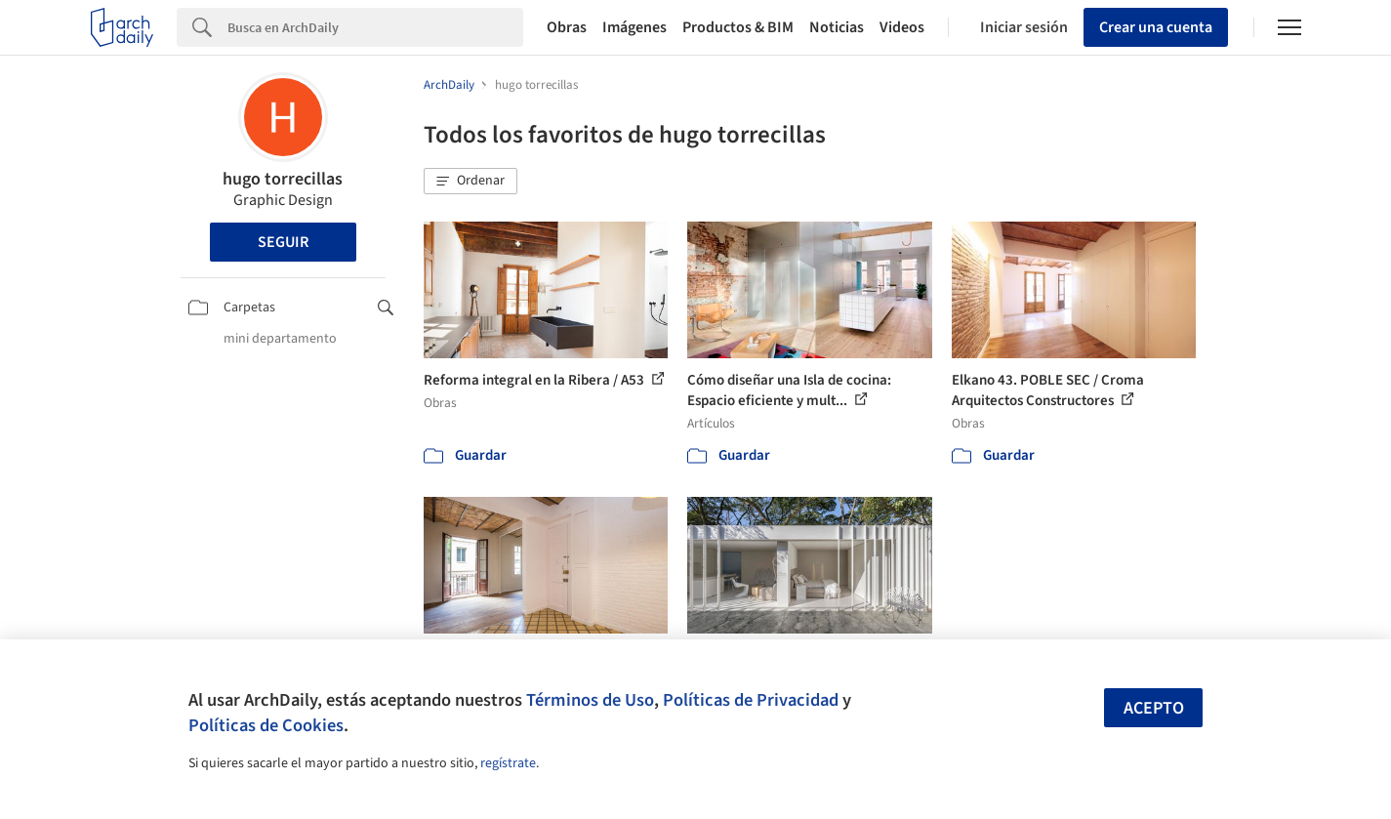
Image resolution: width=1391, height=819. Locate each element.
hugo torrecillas (283, 179)
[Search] (375, 27)
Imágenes (634, 27)
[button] (470, 181)
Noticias (836, 27)
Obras (567, 27)
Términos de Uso (590, 700)
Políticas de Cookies (266, 725)
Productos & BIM (738, 27)
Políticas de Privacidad (751, 700)
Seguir (283, 242)
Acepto (1154, 708)
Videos (902, 27)
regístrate (508, 763)
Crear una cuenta (1155, 27)
